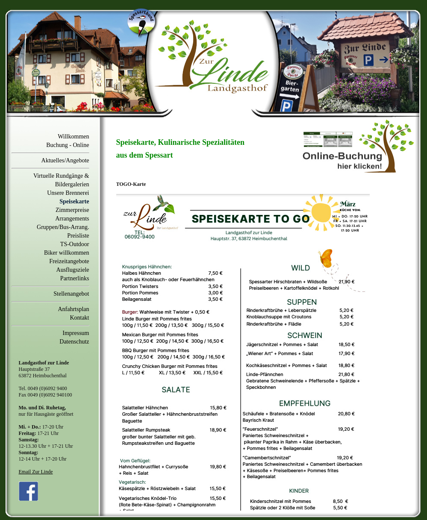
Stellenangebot (71, 294)
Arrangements (72, 218)
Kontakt (79, 317)
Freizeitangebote (69, 261)
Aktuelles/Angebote (65, 160)
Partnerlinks (74, 278)
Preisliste (78, 235)
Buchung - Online (67, 145)
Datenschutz (74, 341)
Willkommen (73, 136)
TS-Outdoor (74, 244)
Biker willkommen (66, 253)
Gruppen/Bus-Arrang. (63, 227)
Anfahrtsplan (73, 309)
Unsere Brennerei (68, 193)
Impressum (75, 333)
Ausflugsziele (72, 270)
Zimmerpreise (72, 210)
